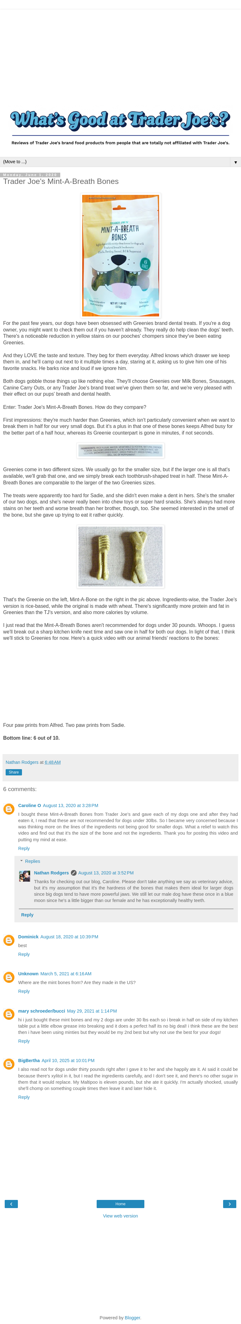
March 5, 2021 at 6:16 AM (66, 973)
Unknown (28, 973)
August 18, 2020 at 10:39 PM (69, 936)
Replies (32, 861)
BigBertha (29, 1060)
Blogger (132, 1317)
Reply (24, 848)
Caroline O (29, 805)
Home (120, 1204)
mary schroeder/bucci (41, 1011)
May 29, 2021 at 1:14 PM (92, 1011)
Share (14, 772)
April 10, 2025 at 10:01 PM (68, 1060)
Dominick (28, 936)
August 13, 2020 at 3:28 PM (70, 805)
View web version (120, 1215)
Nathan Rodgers (51, 872)
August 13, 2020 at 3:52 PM (106, 872)
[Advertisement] (120, 53)
